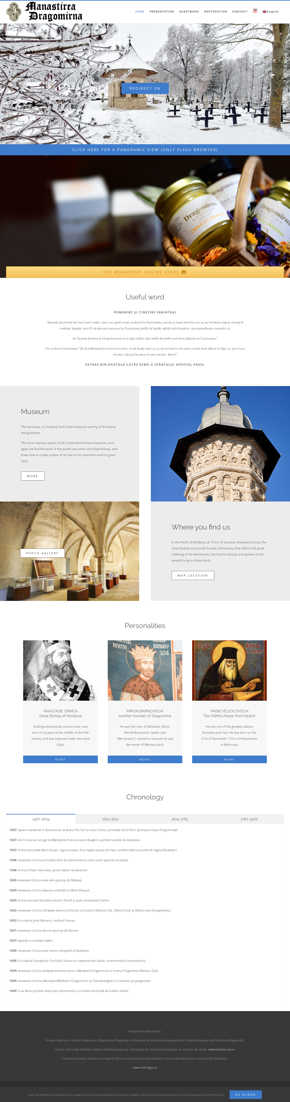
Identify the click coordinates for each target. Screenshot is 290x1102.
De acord (245, 1095)
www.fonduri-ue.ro (221, 1049)
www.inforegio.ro (145, 1067)
